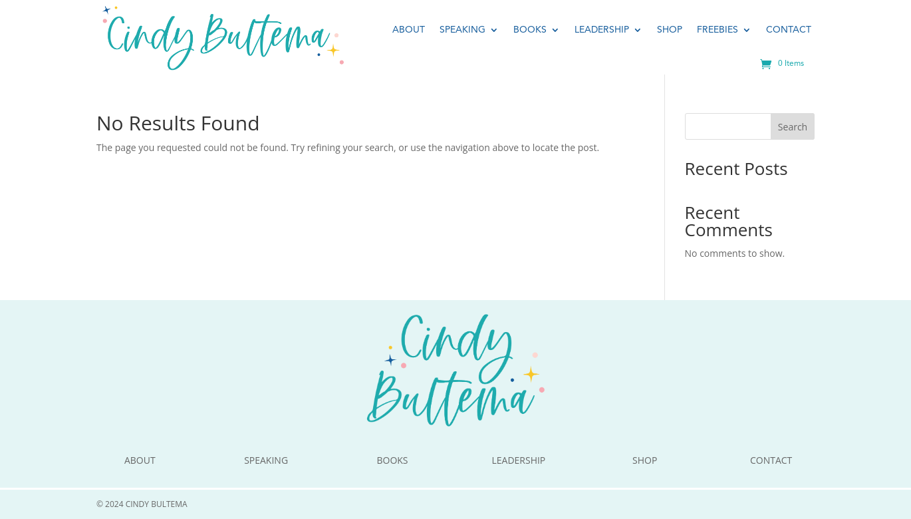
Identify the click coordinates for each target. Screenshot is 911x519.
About (408, 30)
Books (530, 30)
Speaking (462, 30)
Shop (669, 30)
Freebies (717, 30)
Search (792, 126)
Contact (788, 30)
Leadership (602, 30)
